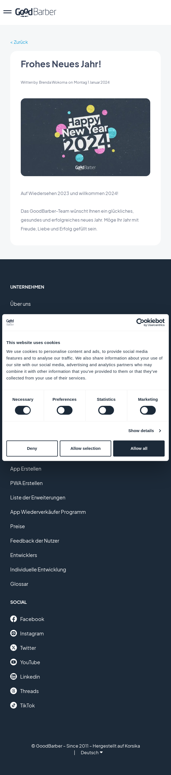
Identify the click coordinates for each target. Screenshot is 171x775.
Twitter (23, 647)
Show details (141, 430)
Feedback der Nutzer (34, 540)
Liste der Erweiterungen (37, 497)
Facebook (27, 618)
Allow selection (85, 448)
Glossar (19, 584)
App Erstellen (25, 468)
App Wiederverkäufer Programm (48, 512)
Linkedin (25, 676)
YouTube (25, 662)
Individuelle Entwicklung (38, 569)
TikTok (22, 705)
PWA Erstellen (26, 483)
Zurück (21, 42)
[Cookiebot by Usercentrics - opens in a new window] (140, 322)
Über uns (20, 304)
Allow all (139, 448)
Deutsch (92, 752)
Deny (32, 448)
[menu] (7, 12)
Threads (24, 690)
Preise (17, 526)
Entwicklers (23, 555)
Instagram (27, 633)
